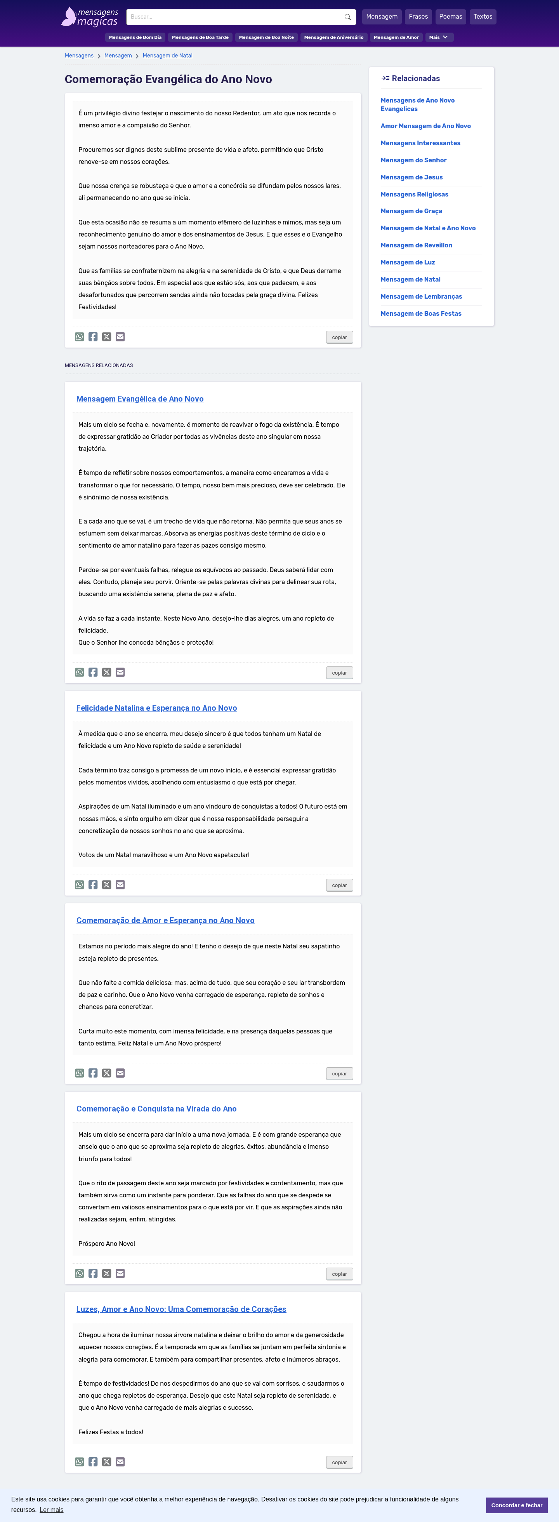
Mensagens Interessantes (421, 143)
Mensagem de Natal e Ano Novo (428, 228)
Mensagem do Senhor (414, 160)
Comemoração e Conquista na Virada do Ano (156, 1109)
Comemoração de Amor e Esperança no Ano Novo (165, 920)
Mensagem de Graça (412, 211)
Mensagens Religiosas (415, 194)
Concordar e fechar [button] (517, 1505)
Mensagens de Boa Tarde (200, 37)
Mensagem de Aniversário (334, 37)
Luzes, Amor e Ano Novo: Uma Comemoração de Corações (181, 1309)
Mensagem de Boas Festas (421, 313)
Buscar (347, 17)
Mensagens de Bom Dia (135, 37)
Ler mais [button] (51, 1509)
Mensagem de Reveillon (417, 245)
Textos (483, 16)
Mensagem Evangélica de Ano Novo (140, 399)
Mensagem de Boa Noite (266, 37)
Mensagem (382, 16)
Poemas (451, 16)
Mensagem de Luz (408, 262)
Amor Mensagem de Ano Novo (426, 126)
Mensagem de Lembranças (421, 296)
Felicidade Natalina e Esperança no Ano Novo (156, 708)
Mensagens (79, 55)
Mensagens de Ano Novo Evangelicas (418, 105)
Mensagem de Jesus (412, 177)
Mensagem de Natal (168, 55)
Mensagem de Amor (396, 37)
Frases (418, 16)
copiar (339, 337)
